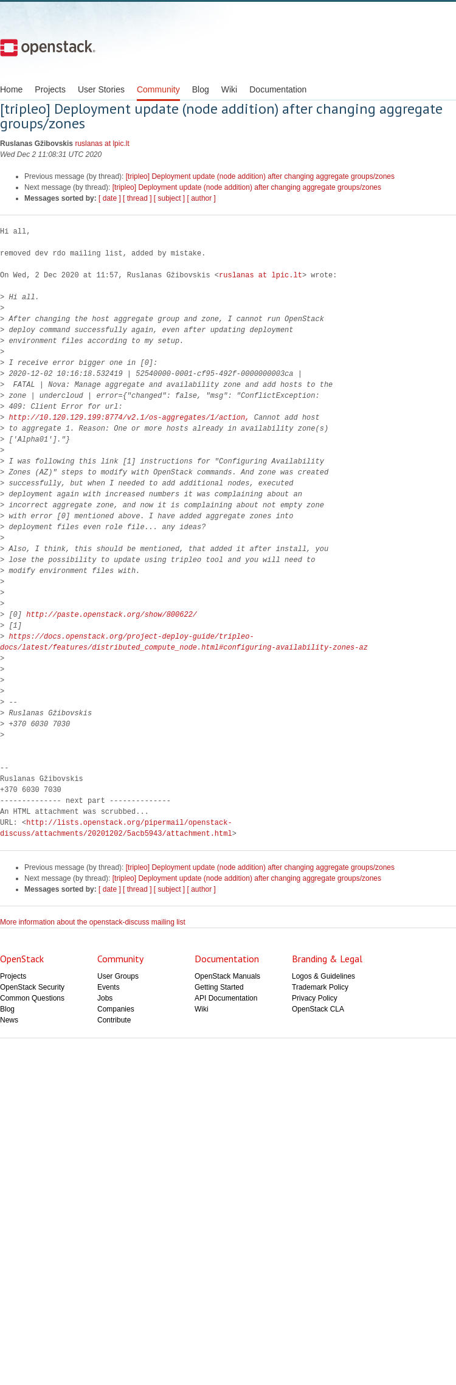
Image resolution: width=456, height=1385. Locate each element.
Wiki (229, 89)
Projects (50, 89)
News (9, 1020)
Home (11, 89)
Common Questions (32, 998)
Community (158, 89)
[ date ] (109, 198)
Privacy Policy (314, 998)
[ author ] (201, 198)
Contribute (114, 1020)
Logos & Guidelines (323, 976)
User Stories (101, 89)
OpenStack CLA (318, 1009)
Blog (200, 89)
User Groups (118, 976)
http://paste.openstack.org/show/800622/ (111, 614)
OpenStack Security (32, 987)
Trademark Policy (320, 987)
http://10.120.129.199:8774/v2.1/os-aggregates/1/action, (129, 417)
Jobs (104, 998)
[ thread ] (137, 198)
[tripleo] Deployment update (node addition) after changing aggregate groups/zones (260, 176)
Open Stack (47, 47)
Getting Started (219, 987)
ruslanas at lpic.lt (102, 143)
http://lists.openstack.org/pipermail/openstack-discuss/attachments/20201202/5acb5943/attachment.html (116, 828)
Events (108, 987)
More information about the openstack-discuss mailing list (92, 922)
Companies (115, 1009)
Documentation (277, 89)
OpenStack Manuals (227, 976)
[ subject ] (169, 198)
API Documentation (226, 998)
